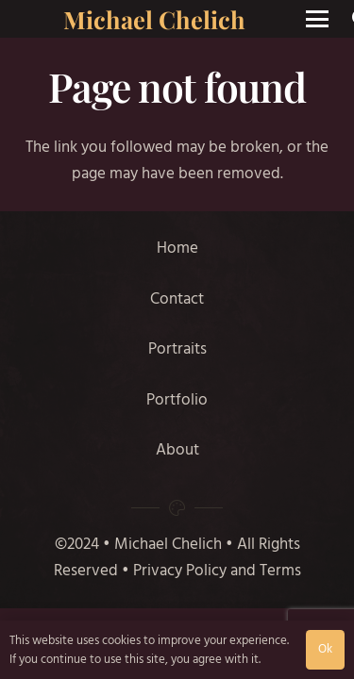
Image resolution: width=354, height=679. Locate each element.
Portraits (177, 349)
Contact (177, 299)
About (177, 450)
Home (177, 248)
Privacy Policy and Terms (217, 570)
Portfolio (177, 400)
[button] (317, 19)
